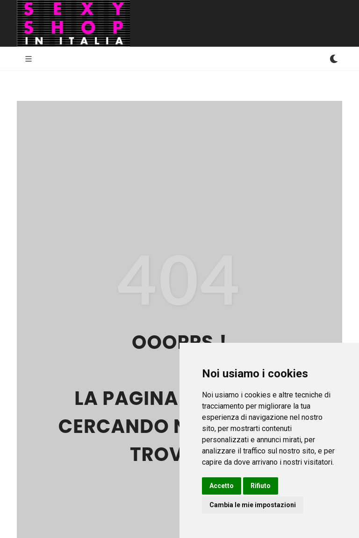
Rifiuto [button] (261, 485)
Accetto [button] (221, 485)
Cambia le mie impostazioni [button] (252, 505)
